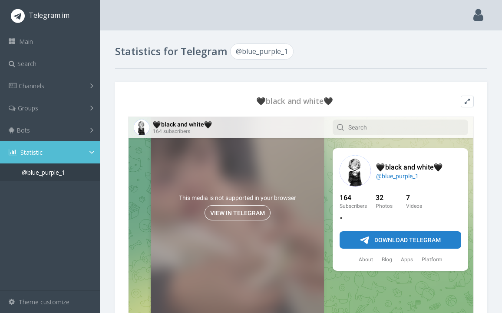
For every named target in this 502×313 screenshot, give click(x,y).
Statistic (52, 152)
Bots (51, 130)
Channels (51, 85)
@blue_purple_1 (43, 172)
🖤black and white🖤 (294, 101)
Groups (51, 107)
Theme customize (39, 302)
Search (22, 64)
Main (21, 41)
